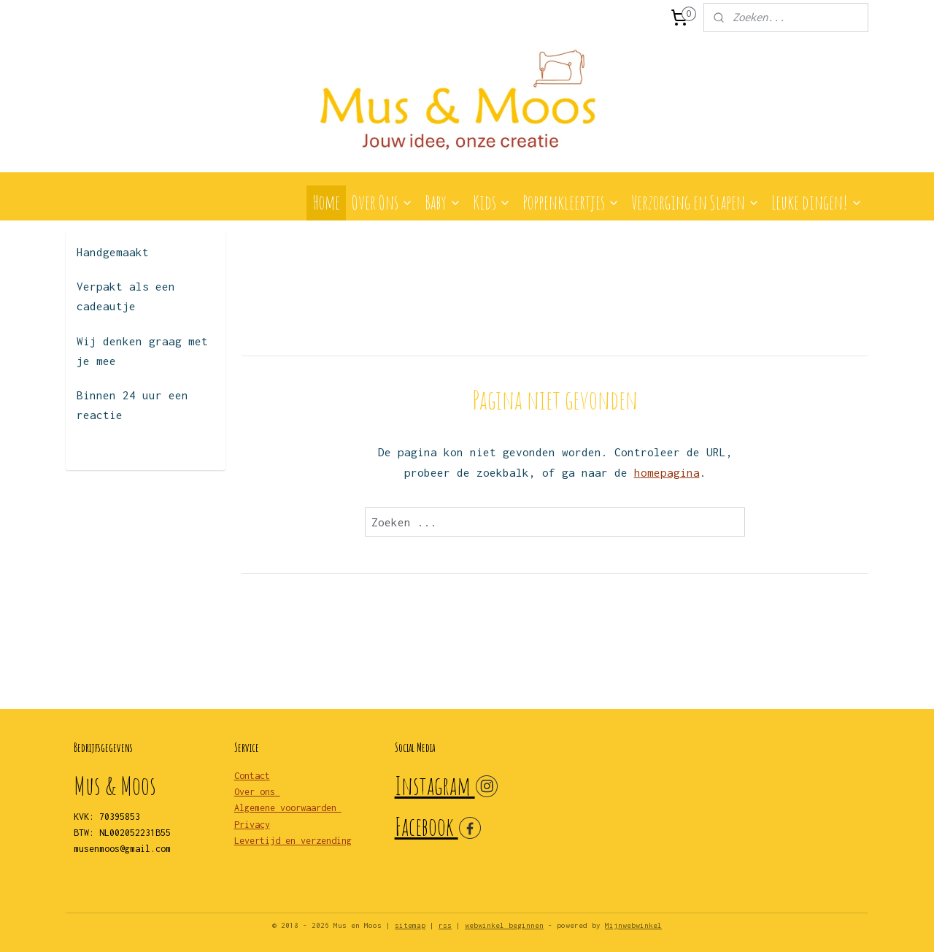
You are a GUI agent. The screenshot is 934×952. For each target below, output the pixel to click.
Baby (443, 202)
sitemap (410, 925)
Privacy (252, 824)
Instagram (435, 785)
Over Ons (382, 202)
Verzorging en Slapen (695, 202)
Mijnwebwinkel (633, 925)
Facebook (426, 826)
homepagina (666, 472)
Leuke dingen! (816, 202)
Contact (252, 775)
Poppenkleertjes (571, 202)
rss (445, 925)
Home (326, 202)
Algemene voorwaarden (287, 807)
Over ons (257, 791)
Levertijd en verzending (293, 840)
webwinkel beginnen (504, 925)
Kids (492, 202)
